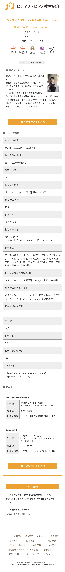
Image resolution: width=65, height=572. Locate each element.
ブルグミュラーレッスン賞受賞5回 (32, 62)
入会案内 (52, 545)
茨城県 (45, 20)
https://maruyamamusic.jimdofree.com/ (27, 372)
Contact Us (51, 554)
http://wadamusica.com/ (18, 376)
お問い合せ (51, 540)
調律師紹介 (31, 540)
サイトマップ (32, 554)
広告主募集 (13, 554)
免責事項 (33, 549)
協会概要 (36, 545)
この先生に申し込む (32, 122)
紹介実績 (29, 536)
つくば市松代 (45, 27)
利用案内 (18, 536)
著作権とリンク (50, 549)
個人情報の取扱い (16, 549)
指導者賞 (13, 540)
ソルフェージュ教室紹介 (47, 536)
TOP (8, 536)
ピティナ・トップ (17, 545)
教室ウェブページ (32, 32)
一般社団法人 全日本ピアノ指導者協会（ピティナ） (32, 563)
